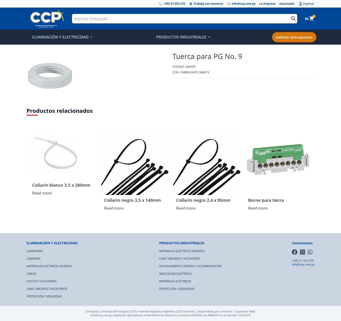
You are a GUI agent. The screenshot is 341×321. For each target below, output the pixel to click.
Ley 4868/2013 (212, 315)
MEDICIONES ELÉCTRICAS (175, 274)
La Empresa (267, 4)
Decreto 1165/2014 (239, 315)
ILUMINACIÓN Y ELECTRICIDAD (61, 37)
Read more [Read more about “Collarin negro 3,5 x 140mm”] (114, 208)
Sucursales (287, 4)
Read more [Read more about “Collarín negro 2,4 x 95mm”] (186, 208)
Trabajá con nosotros (206, 4)
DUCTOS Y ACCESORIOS (42, 281)
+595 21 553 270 (172, 4)
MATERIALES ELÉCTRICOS (175, 281)
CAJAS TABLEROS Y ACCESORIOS (47, 289)
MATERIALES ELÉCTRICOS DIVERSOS (49, 266)
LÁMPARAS (33, 259)
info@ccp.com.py (241, 4)
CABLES (31, 274)
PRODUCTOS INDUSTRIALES (182, 37)
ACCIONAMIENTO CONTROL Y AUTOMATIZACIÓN (190, 266)
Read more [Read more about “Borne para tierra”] (258, 208)
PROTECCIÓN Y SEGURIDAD (44, 296)
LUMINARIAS (35, 251)
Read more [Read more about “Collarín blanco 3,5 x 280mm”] (42, 193)
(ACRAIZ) (196, 315)
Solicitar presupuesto (294, 37)
